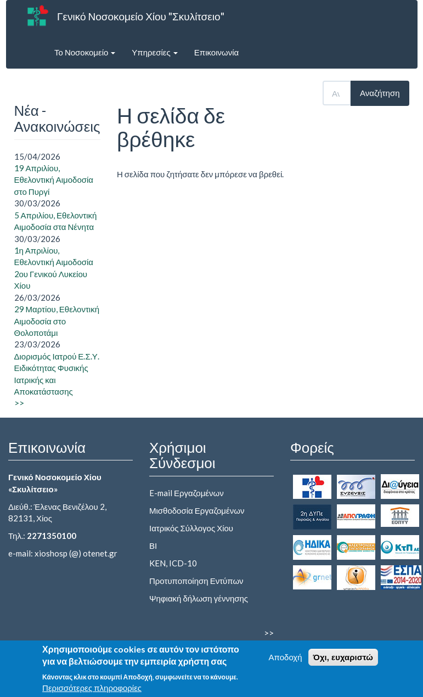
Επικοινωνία (216, 52)
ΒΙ (153, 545)
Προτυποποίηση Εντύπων (196, 581)
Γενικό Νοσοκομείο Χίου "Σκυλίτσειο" (140, 16)
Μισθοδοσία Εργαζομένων (196, 510)
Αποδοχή (285, 661)
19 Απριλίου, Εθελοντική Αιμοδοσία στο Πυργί (54, 179)
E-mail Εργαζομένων (186, 493)
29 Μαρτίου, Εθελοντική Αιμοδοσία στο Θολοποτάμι (57, 321)
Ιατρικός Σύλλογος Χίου (191, 528)
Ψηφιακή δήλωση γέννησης (198, 598)
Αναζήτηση (379, 93)
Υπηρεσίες (154, 52)
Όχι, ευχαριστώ (343, 661)
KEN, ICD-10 (173, 563)
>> (19, 403)
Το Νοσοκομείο (84, 52)
